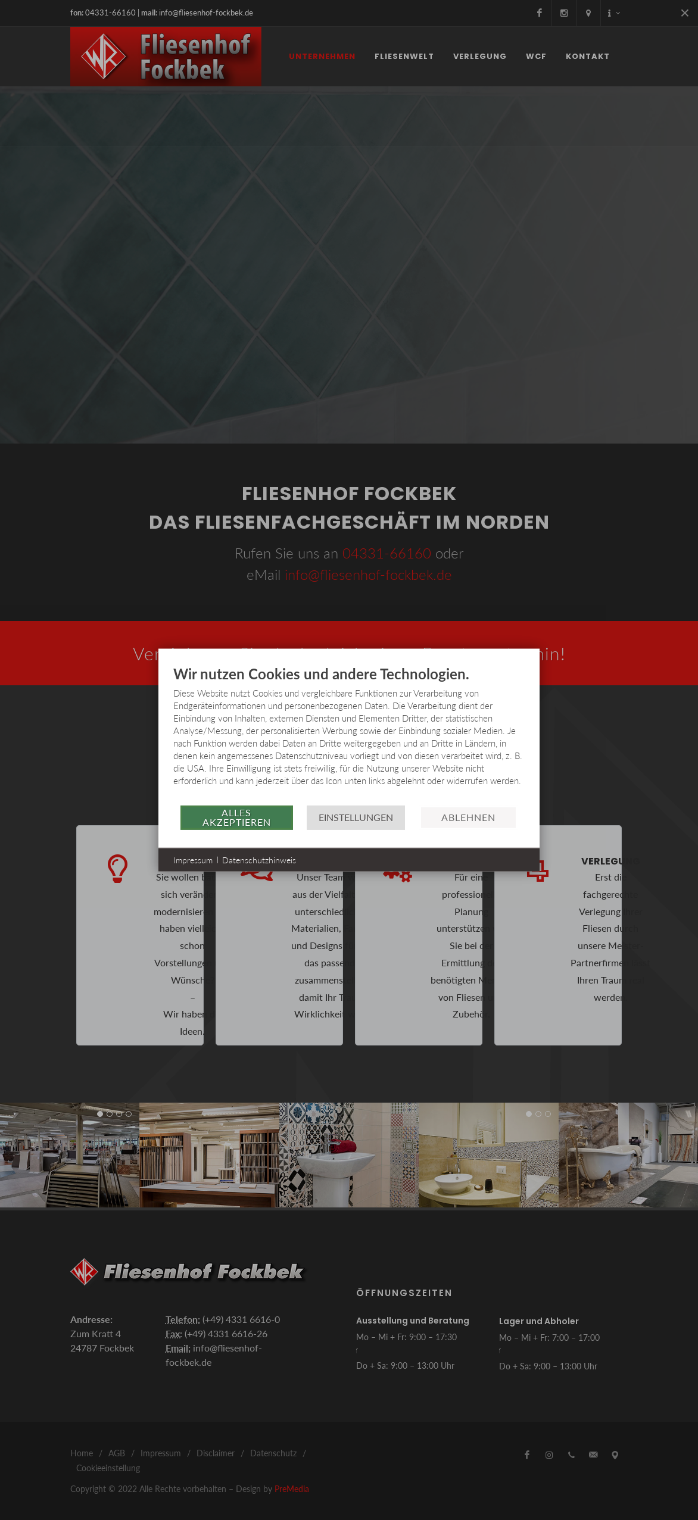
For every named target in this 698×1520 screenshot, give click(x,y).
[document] (349, 734)
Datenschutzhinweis (259, 859)
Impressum (193, 859)
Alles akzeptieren (236, 817)
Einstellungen (356, 817)
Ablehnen (468, 817)
